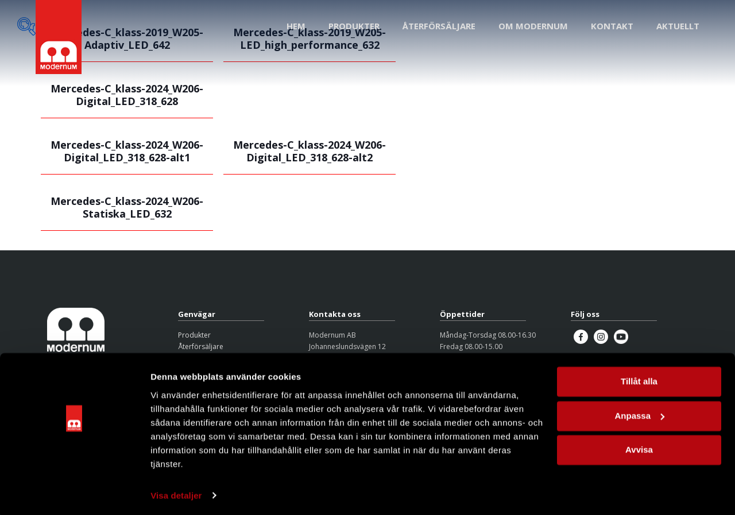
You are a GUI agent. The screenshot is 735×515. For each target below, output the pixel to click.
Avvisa (639, 447)
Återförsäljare (200, 346)
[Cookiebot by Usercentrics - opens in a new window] (74, 492)
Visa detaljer (176, 492)
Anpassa (639, 412)
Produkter (194, 335)
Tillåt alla (639, 379)
